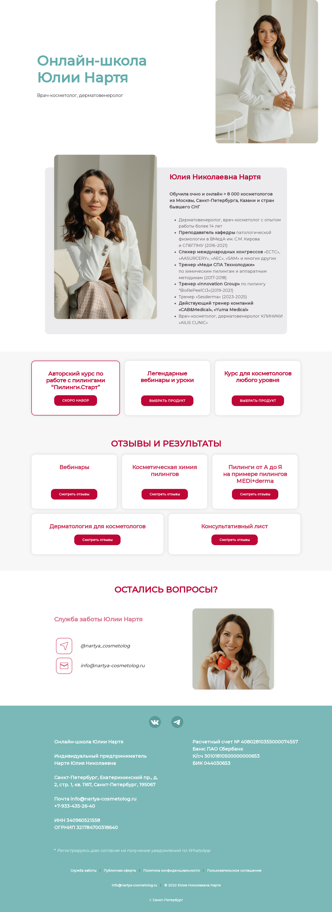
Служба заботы (83, 870)
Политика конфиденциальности (171, 870)
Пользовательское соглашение (234, 870)
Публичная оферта (120, 870)
